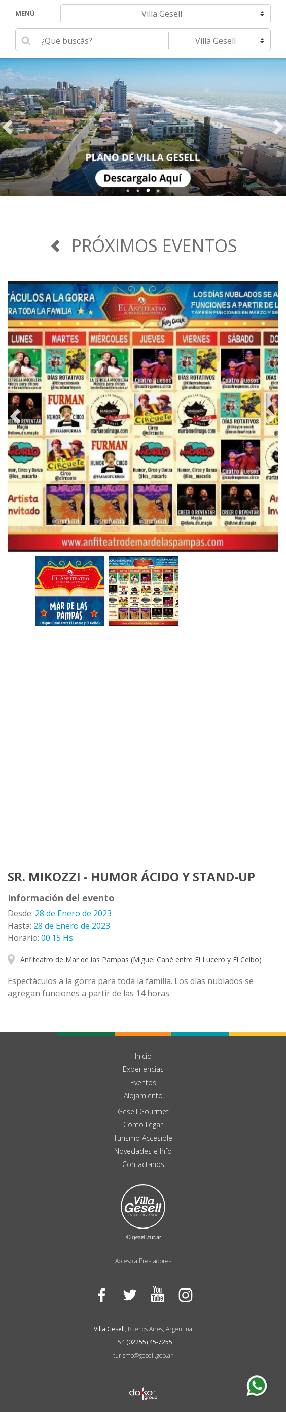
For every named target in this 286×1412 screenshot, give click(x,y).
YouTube (157, 1294)
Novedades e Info (143, 1151)
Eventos (143, 1082)
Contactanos (143, 1164)
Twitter (129, 1294)
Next (278, 127)
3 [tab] (148, 191)
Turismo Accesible (143, 1138)
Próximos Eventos (143, 245)
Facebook (101, 1294)
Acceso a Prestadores (143, 1260)
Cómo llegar (143, 1124)
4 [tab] (158, 191)
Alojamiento (143, 1095)
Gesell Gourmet (143, 1111)
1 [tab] (128, 191)
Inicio (143, 1056)
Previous (7, 127)
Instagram (184, 1294)
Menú (25, 13)
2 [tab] (138, 191)
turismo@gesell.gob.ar (143, 1355)
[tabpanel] (143, 127)
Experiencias (143, 1069)
